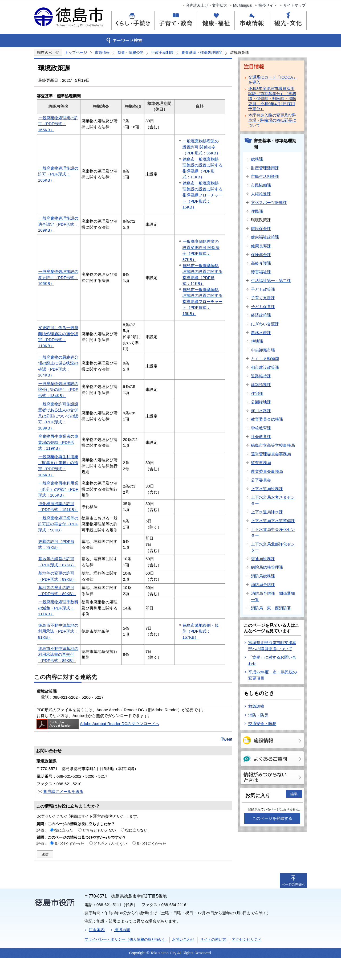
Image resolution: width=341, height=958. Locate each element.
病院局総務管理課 (267, 567)
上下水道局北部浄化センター (273, 547)
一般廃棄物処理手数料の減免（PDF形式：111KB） (58, 608)
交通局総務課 (263, 558)
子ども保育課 (263, 306)
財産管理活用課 (265, 168)
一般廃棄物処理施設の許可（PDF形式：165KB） (58, 174)
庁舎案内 (97, 929)
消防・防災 (258, 715)
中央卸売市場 (263, 350)
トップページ (76, 52)
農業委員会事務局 (267, 471)
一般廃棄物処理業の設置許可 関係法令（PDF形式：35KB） (201, 147)
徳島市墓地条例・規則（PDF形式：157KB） (200, 631)
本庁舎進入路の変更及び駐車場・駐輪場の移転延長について (272, 120)
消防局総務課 (263, 576)
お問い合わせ (183, 939)
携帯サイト (267, 5)
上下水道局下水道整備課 (273, 520)
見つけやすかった (69, 843)
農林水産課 (261, 332)
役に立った (63, 830)
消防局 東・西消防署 (271, 608)
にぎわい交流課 (265, 324)
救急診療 (256, 706)
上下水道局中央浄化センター (273, 532)
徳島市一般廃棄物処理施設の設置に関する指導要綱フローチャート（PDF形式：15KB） (202, 195)
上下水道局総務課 (267, 488)
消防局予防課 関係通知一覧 (273, 596)
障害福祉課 (261, 272)
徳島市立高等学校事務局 (273, 445)
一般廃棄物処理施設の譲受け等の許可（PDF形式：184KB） (58, 389)
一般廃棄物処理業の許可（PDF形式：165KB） (58, 124)
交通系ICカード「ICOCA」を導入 (272, 79)
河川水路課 (261, 410)
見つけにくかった (151, 843)
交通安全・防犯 (262, 723)
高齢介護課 (261, 263)
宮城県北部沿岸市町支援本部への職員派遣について (272, 645)
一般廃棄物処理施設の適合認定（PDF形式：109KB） (58, 224)
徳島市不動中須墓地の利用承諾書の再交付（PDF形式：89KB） (58, 654)
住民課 (257, 211)
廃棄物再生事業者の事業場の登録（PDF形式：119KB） (58, 442)
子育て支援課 (263, 298)
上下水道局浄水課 (267, 512)
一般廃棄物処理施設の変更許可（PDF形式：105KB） (58, 277)
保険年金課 (261, 254)
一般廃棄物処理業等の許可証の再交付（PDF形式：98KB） (58, 524)
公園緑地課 (261, 402)
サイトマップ (294, 5)
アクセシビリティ (247, 939)
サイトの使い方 (213, 939)
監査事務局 (261, 462)
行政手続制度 (162, 52)
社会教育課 (261, 436)
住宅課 (257, 393)
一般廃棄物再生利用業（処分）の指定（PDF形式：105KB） (58, 489)
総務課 (257, 159)
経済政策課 (261, 315)
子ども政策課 (263, 289)
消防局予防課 (263, 584)
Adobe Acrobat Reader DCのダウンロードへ (97, 723)
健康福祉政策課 (265, 237)
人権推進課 (261, 194)
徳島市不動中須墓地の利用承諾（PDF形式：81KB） (58, 631)
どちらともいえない (99, 830)
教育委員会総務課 (267, 419)
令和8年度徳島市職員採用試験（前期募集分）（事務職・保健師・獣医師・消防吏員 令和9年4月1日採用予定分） (272, 98)
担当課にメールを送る (63, 791)
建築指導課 (261, 384)
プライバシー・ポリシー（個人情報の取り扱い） (125, 939)
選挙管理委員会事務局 (271, 454)
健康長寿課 (261, 246)
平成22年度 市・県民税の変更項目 (272, 675)
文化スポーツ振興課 (269, 202)
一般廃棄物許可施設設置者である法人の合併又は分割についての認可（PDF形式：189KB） (58, 416)
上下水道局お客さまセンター (273, 500)
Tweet (226, 739)
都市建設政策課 (265, 367)
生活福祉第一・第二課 (271, 280)
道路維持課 (261, 376)
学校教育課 (261, 428)
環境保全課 (261, 228)
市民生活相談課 (265, 176)
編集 (294, 794)
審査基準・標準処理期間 (201, 52)
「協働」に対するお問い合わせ (272, 660)
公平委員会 (261, 480)
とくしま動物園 (265, 358)
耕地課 (257, 341)
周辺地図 (122, 929)
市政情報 (102, 52)
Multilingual (242, 5)
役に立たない (136, 830)
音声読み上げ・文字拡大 (206, 5)
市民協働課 (261, 185)
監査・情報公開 (130, 52)
